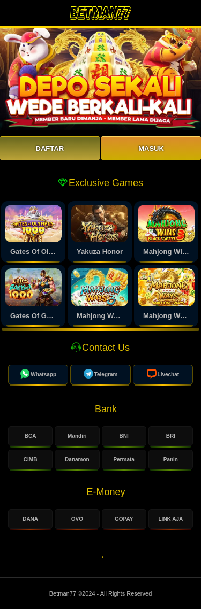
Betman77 (63, 593)
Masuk (151, 148)
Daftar (50, 148)
